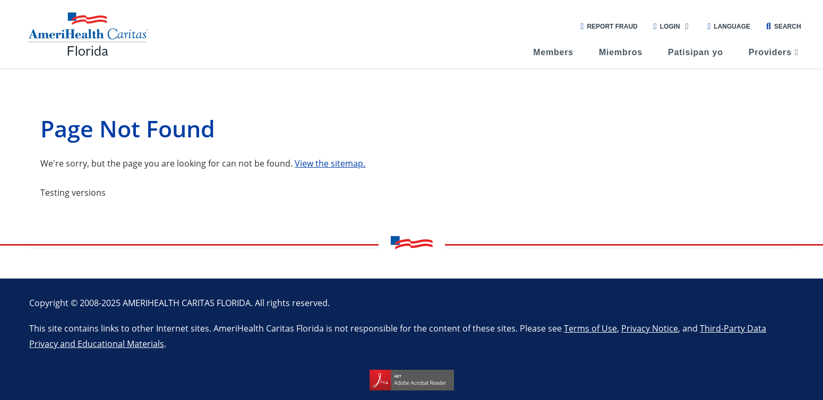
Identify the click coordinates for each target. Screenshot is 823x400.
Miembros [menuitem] (620, 52)
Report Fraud (609, 26)
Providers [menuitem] (770, 52)
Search (783, 26)
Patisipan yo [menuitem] (695, 52)
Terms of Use (590, 328)
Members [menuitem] (553, 52)
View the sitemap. (330, 163)
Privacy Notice (649, 328)
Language (728, 26)
